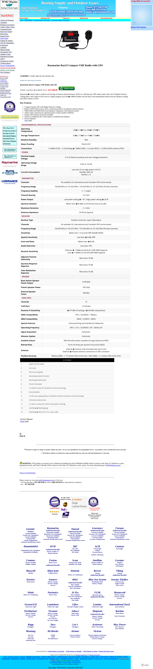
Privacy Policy (67, 662)
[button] (75, 125)
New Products (76, 660)
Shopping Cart (77, 662)
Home (21, 20)
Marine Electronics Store (106, 651)
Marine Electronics (94, 655)
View (26, 120)
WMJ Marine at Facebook (56, 651)
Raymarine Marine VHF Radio (60, 20)
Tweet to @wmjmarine (27, 473)
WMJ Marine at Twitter (90, 651)
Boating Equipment (81, 655)
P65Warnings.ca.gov (113, 465)
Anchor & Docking (13, 657)
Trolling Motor (98, 658)
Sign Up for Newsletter (10, 117)
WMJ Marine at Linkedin (74, 651)
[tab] (75, 124)
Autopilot (22, 657)
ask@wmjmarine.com (46, 480)
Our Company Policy (56, 662)
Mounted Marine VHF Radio (42, 20)
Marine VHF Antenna (142, 26)
